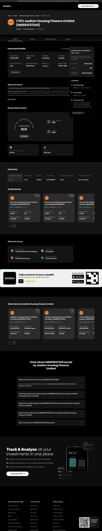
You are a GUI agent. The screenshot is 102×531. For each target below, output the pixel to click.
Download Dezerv (88, 6)
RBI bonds (56, 523)
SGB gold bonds (58, 509)
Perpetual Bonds (13, 505)
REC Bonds (34, 509)
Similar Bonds (50, 39)
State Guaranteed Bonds (15, 526)
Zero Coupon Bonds (14, 509)
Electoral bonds (57, 512)
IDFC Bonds (34, 516)
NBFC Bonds (12, 512)
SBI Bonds (34, 512)
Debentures (56, 505)
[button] (17, 501)
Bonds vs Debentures (59, 530)
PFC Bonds (34, 526)
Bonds (15, 15)
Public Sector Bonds (14, 523)
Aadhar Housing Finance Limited (29, 15)
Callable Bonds (12, 530)
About (15, 39)
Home (9, 15)
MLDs (9, 516)
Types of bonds (57, 516)
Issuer (67, 39)
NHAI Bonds (34, 505)
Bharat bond (56, 526)
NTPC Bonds (34, 530)
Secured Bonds (12, 519)
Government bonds (59, 519)
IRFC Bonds (34, 523)
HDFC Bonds (34, 519)
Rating (32, 39)
